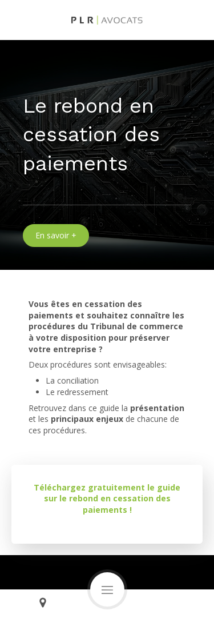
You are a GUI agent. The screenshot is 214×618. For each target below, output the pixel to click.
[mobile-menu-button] (107, 589)
